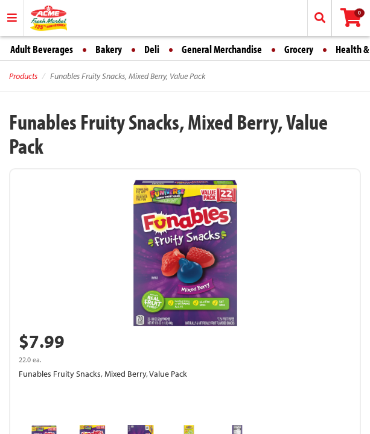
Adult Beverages (41, 49)
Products (23, 76)
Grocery (298, 49)
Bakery (108, 49)
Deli (151, 49)
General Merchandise (222, 49)
